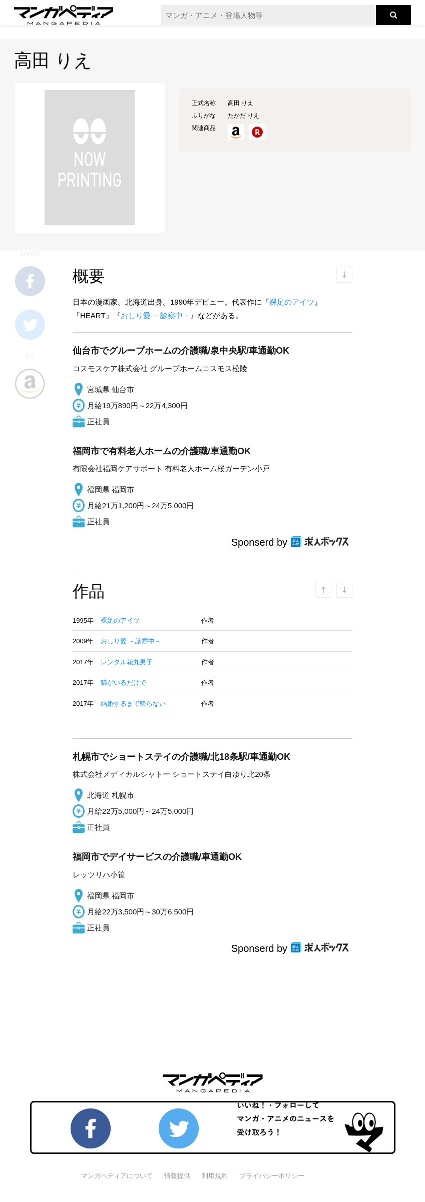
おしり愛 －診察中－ (155, 315)
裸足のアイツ (291, 302)
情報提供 (177, 1175)
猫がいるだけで (123, 682)
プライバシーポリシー (271, 1175)
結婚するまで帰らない (133, 703)
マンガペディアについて (117, 1175)
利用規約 (215, 1175)
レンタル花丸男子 (127, 662)
